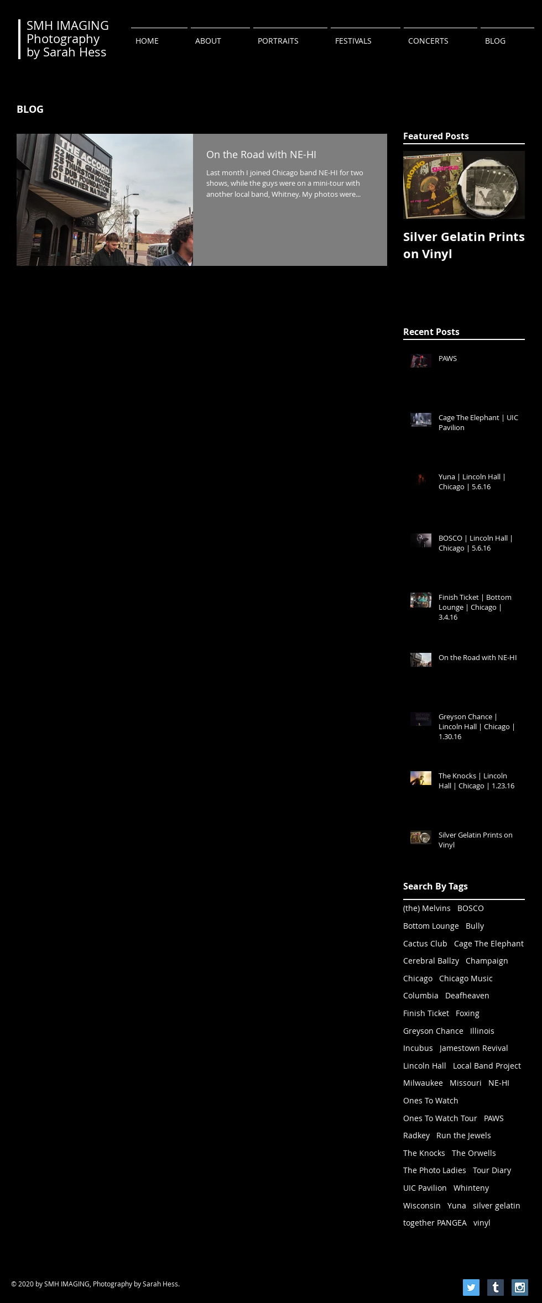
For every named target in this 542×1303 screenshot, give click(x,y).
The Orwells (474, 1153)
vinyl (482, 1222)
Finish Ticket (426, 1013)
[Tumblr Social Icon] (495, 1287)
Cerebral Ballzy (431, 960)
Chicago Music (466, 978)
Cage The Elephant (489, 943)
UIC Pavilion (425, 1187)
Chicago (417, 978)
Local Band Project (487, 1065)
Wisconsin (422, 1205)
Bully (475, 925)
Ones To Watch (430, 1100)
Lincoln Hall (424, 1065)
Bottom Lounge (431, 925)
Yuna (456, 1205)
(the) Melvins (427, 908)
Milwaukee (423, 1082)
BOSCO (470, 908)
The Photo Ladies (434, 1170)
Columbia (421, 995)
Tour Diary (492, 1170)
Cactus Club (425, 943)
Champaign (487, 960)
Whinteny (471, 1187)
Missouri (466, 1082)
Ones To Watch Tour (440, 1118)
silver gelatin (496, 1205)
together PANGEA (435, 1222)
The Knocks (424, 1153)
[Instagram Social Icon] (520, 1287)
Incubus (418, 1048)
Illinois (482, 1030)
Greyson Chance (433, 1030)
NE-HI (498, 1082)
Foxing (468, 1013)
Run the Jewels (463, 1135)
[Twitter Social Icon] (471, 1287)
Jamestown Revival (474, 1048)
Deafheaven (467, 995)
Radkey (416, 1135)
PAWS (494, 1118)
